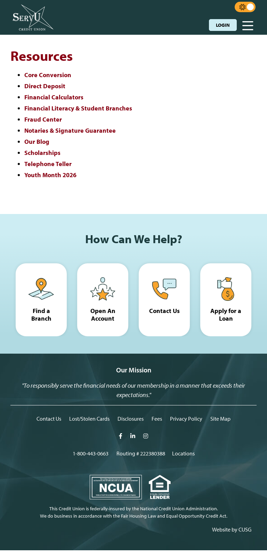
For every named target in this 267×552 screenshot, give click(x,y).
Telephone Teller (48, 162)
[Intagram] (145, 437)
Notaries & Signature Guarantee (70, 130)
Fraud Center (43, 119)
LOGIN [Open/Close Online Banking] (223, 25)
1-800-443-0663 (90, 455)
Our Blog (36, 141)
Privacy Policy (186, 420)
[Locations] (183, 455)
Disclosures (131, 420)
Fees (157, 420)
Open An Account (102, 315)
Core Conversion (47, 75)
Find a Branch (41, 311)
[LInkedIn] (133, 437)
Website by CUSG (231, 531)
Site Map (220, 420)
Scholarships (42, 152)
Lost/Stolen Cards (89, 420)
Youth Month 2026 (50, 174)
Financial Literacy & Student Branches (78, 108)
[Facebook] (121, 437)
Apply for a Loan (225, 315)
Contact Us (164, 311)
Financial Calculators (53, 97)
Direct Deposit (44, 86)
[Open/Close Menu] (248, 23)
